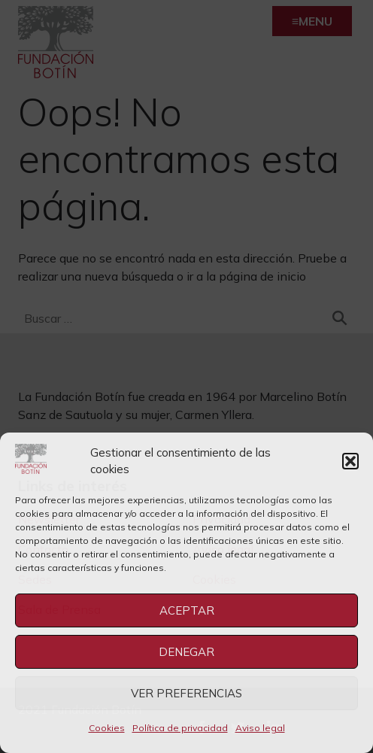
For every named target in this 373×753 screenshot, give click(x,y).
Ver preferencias (186, 693)
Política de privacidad (180, 727)
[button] (350, 461)
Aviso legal (260, 727)
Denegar (186, 652)
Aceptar (186, 610)
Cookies (107, 727)
